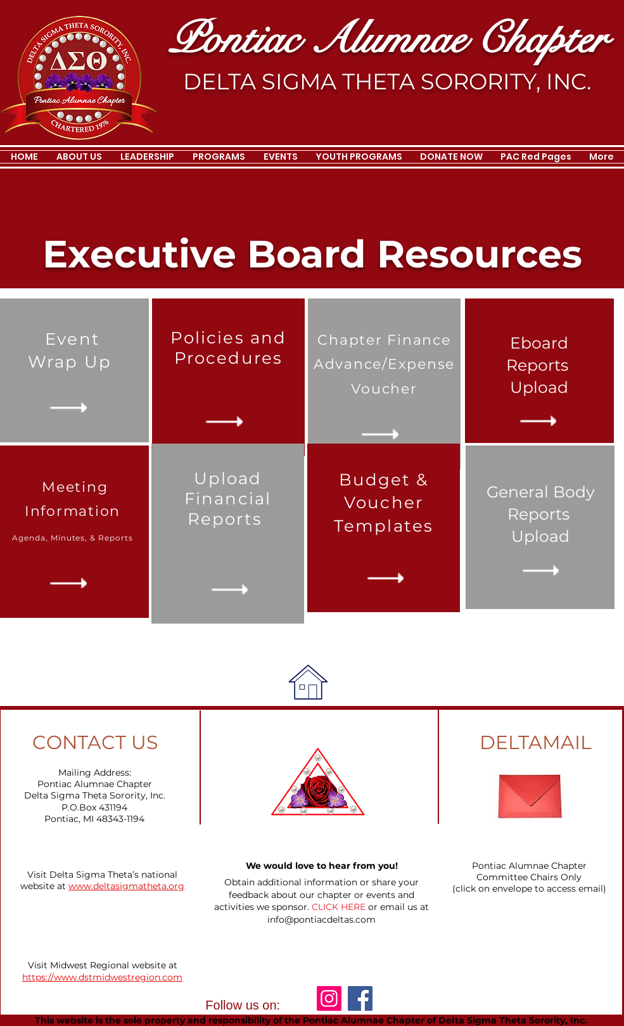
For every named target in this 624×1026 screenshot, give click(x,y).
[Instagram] (329, 998)
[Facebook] (360, 998)
